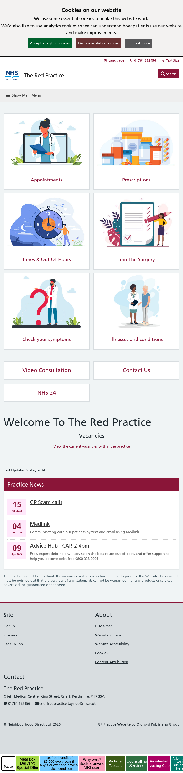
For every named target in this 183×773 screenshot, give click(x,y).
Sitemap (10, 635)
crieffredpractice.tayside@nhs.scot (65, 703)
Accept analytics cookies (50, 43)
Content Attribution (111, 662)
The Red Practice (44, 75)
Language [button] (113, 60)
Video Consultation (46, 370)
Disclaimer (103, 626)
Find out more (138, 43)
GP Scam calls (46, 502)
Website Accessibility (112, 644)
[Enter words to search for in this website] (142, 73)
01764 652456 (142, 60)
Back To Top (13, 644)
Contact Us (136, 370)
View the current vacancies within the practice (91, 446)
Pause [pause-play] (8, 766)
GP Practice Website (114, 724)
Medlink (40, 524)
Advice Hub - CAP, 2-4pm (59, 546)
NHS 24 (46, 392)
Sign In (9, 626)
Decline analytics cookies (98, 43)
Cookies (101, 653)
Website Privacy (108, 635)
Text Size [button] (170, 60)
